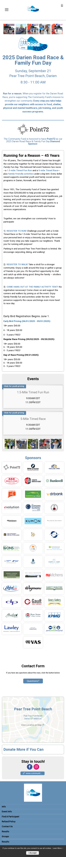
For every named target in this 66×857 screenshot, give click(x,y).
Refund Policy (8, 821)
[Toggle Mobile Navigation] (6, 9)
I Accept (32, 853)
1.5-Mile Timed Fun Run (33, 392)
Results (5, 831)
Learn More (57, 848)
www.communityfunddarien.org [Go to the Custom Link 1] (34, 773)
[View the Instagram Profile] (36, 767)
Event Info (7, 811)
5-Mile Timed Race (33, 419)
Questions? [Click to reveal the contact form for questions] (33, 681)
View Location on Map (32, 725)
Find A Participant (10, 816)
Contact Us (7, 826)
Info (4, 806)
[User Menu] (62, 5)
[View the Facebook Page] (29, 767)
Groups (5, 836)
